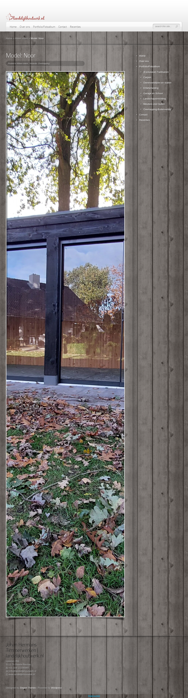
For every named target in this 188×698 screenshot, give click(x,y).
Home (13, 26)
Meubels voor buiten (154, 104)
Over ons (25, 26)
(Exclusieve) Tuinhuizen (156, 72)
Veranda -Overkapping (39, 63)
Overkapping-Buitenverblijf (157, 109)
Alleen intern (21, 38)
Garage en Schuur (153, 93)
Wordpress (56, 688)
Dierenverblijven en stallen (157, 82)
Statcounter (94, 696)
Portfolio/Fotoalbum (44, 26)
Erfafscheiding (150, 88)
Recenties (75, 26)
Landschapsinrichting (154, 98)
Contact (62, 26)
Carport (147, 77)
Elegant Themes (28, 688)
